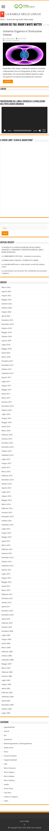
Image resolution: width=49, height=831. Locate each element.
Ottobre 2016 (7, 410)
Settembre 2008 (7, 660)
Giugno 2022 (6, 296)
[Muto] (40, 130)
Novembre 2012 (8, 557)
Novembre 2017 (8, 365)
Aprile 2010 (6, 619)
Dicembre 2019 (7, 320)
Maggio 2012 (6, 582)
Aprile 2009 (6, 643)
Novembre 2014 (8, 480)
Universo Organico (11, 797)
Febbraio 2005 (7, 693)
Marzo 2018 (6, 357)
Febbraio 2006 (7, 672)
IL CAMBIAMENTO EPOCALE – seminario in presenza (21, 256)
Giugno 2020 (6, 312)
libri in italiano (9, 776)
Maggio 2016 (6, 422)
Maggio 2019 (6, 332)
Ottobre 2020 (7, 308)
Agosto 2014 (6, 488)
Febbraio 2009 (7, 652)
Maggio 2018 (6, 349)
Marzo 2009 (6, 648)
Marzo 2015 (6, 472)
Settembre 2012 (7, 566)
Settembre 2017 (7, 373)
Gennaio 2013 (7, 553)
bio (5, 735)
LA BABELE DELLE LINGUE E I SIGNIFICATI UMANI (20, 260)
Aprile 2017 (6, 394)
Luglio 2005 (6, 680)
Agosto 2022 (6, 291)
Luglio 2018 (6, 345)
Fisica (6, 752)
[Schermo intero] (44, 130)
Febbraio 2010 (7, 623)
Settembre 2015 (7, 455)
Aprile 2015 (6, 467)
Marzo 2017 (6, 398)
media (20, 38)
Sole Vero (7, 793)
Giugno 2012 (6, 578)
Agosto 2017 (6, 377)
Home (2, 19)
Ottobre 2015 (7, 451)
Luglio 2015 (6, 459)
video (24, 38)
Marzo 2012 (6, 590)
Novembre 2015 (8, 447)
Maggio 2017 (6, 390)
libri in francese (10, 768)
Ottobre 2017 (7, 369)
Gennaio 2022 (7, 304)
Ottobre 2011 (7, 603)
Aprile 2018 (6, 353)
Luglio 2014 (6, 492)
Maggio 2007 (6, 664)
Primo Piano (8, 789)
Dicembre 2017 (7, 361)
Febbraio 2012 (7, 594)
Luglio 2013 (6, 529)
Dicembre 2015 (7, 443)
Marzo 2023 (6, 287)
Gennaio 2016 (7, 439)
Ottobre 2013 (7, 521)
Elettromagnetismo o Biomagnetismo (18, 744)
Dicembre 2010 (7, 611)
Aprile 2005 (6, 688)
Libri (5, 764)
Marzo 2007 (6, 668)
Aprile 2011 (6, 607)
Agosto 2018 (6, 341)
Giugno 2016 (6, 418)
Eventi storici (8, 748)
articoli (6, 731)
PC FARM (25, 821)
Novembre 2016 (8, 406)
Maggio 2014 (6, 500)
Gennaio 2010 (7, 627)
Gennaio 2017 (7, 402)
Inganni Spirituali (10, 760)
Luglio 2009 (6, 635)
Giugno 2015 (6, 463)
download (8, 739)
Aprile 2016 (6, 427)
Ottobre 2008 (7, 656)
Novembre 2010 (8, 615)
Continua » (7, 81)
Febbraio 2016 (7, 435)
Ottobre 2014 (7, 484)
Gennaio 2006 (7, 676)
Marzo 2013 (6, 545)
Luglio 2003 (6, 713)
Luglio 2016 (6, 414)
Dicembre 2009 (7, 631)
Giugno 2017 (6, 386)
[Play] (5, 130)
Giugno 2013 (6, 533)
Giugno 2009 (6, 639)
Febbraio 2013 (7, 549)
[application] (24, 120)
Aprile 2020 (6, 316)
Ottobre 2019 (7, 328)
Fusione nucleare (10, 756)
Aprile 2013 (6, 541)
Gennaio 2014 (7, 512)
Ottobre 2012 (7, 562)
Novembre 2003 (8, 705)
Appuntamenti (9, 727)
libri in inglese (9, 772)
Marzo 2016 (6, 431)
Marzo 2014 (6, 504)
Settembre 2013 (7, 525)
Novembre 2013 (8, 517)
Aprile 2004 (6, 701)
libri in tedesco (9, 780)
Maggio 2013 (6, 537)
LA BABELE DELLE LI (19, 14)
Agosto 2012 (6, 570)
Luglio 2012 (6, 574)
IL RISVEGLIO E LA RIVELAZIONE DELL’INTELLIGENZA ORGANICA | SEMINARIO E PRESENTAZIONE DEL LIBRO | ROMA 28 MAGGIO (23, 249)
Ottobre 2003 (7, 709)
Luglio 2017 (6, 381)
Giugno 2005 (6, 684)
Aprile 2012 (6, 586)
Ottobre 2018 (7, 336)
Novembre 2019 (8, 324)
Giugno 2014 (6, 496)
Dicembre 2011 (7, 598)
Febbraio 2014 (7, 508)
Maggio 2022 (6, 300)
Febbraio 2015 (7, 476)
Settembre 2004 (7, 697)
